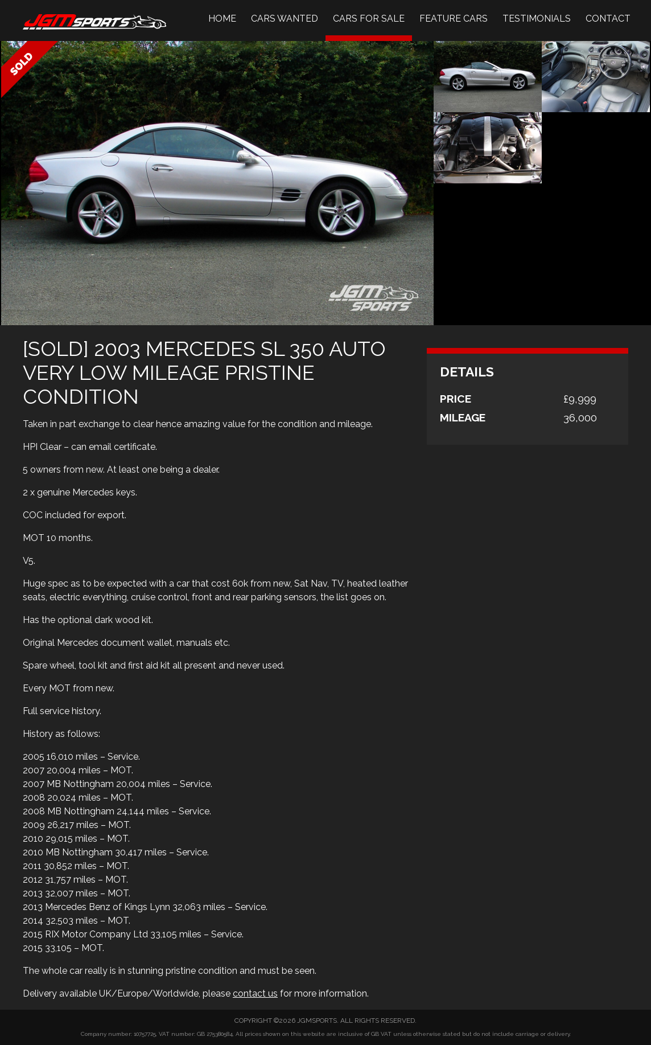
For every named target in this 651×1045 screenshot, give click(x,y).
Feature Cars (453, 18)
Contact (608, 18)
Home (222, 18)
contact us (255, 993)
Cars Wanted (284, 18)
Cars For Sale (369, 18)
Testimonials (536, 18)
